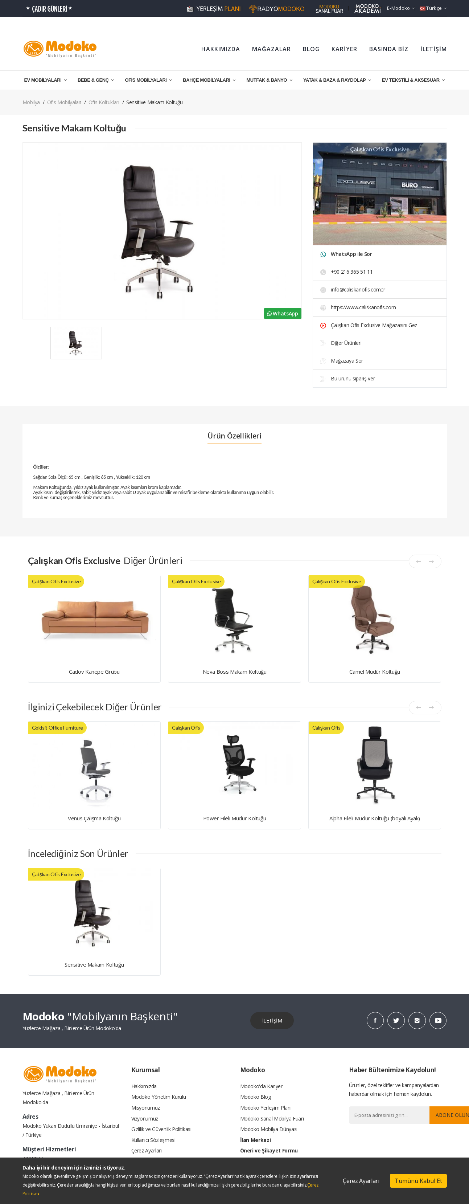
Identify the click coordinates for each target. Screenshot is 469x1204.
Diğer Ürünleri (341, 342)
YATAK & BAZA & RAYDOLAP (337, 80)
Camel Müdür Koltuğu (374, 671)
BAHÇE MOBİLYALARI (209, 80)
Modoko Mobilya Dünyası (268, 1129)
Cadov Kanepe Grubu (94, 671)
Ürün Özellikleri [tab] (234, 436)
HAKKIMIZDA (220, 49)
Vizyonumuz (145, 1118)
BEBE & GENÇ (96, 80)
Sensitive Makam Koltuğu (94, 964)
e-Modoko (401, 8)
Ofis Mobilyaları (64, 102)
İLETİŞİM (433, 49)
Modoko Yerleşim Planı (266, 1107)
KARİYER (344, 49)
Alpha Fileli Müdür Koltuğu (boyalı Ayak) (374, 818)
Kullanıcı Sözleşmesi (153, 1140)
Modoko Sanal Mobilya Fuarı (272, 1118)
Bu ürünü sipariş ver (347, 378)
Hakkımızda (144, 1085)
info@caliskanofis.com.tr (352, 289)
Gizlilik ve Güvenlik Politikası (161, 1129)
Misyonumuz (145, 1107)
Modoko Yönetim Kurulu (158, 1096)
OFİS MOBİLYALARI (148, 80)
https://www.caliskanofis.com (358, 307)
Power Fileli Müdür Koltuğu (234, 818)
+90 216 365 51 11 (346, 271)
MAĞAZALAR (271, 49)
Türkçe (433, 8)
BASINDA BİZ (388, 49)
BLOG (311, 49)
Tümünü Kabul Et (418, 1181)
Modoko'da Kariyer (261, 1085)
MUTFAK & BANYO (269, 80)
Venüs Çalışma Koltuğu (94, 818)
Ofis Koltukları (104, 102)
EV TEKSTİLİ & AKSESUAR (413, 80)
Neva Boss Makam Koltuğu (235, 671)
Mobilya (31, 102)
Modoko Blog (255, 1096)
